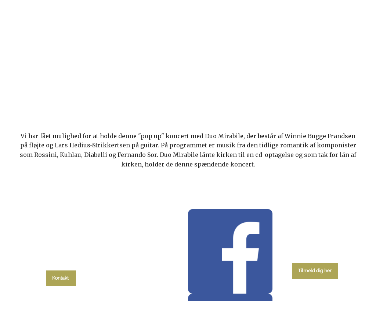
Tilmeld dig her (315, 270)
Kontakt (318, 94)
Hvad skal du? (65, 94)
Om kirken (276, 94)
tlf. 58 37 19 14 (60, 261)
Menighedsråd (226, 94)
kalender (118, 94)
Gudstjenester (169, 94)
